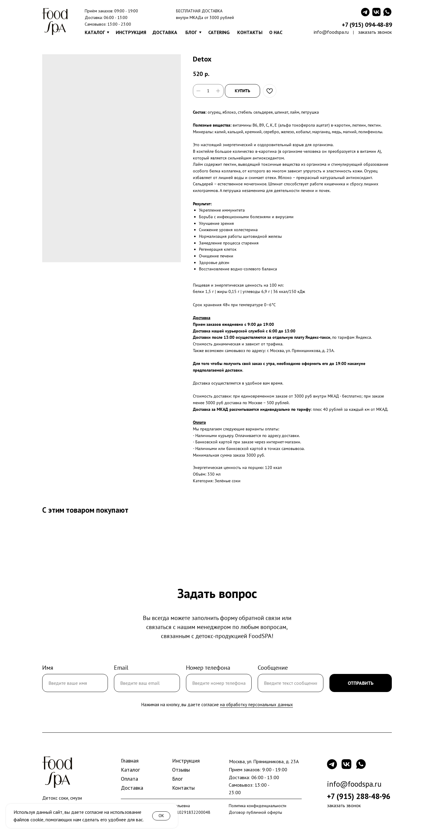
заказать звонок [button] (375, 32)
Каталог (130, 769)
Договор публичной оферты (255, 812)
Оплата (129, 778)
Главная (130, 760)
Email (121, 668)
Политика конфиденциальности (257, 805)
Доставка (132, 787)
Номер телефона (208, 668)
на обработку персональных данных (256, 704)
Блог (177, 778)
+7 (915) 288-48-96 (358, 796)
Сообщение (273, 668)
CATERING (219, 32)
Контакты (183, 787)
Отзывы (181, 769)
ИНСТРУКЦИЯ (131, 32)
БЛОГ (191, 32)
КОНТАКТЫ (250, 32)
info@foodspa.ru (331, 32)
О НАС (275, 32)
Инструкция (186, 760)
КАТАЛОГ (95, 32)
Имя (47, 668)
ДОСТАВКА (165, 32)
